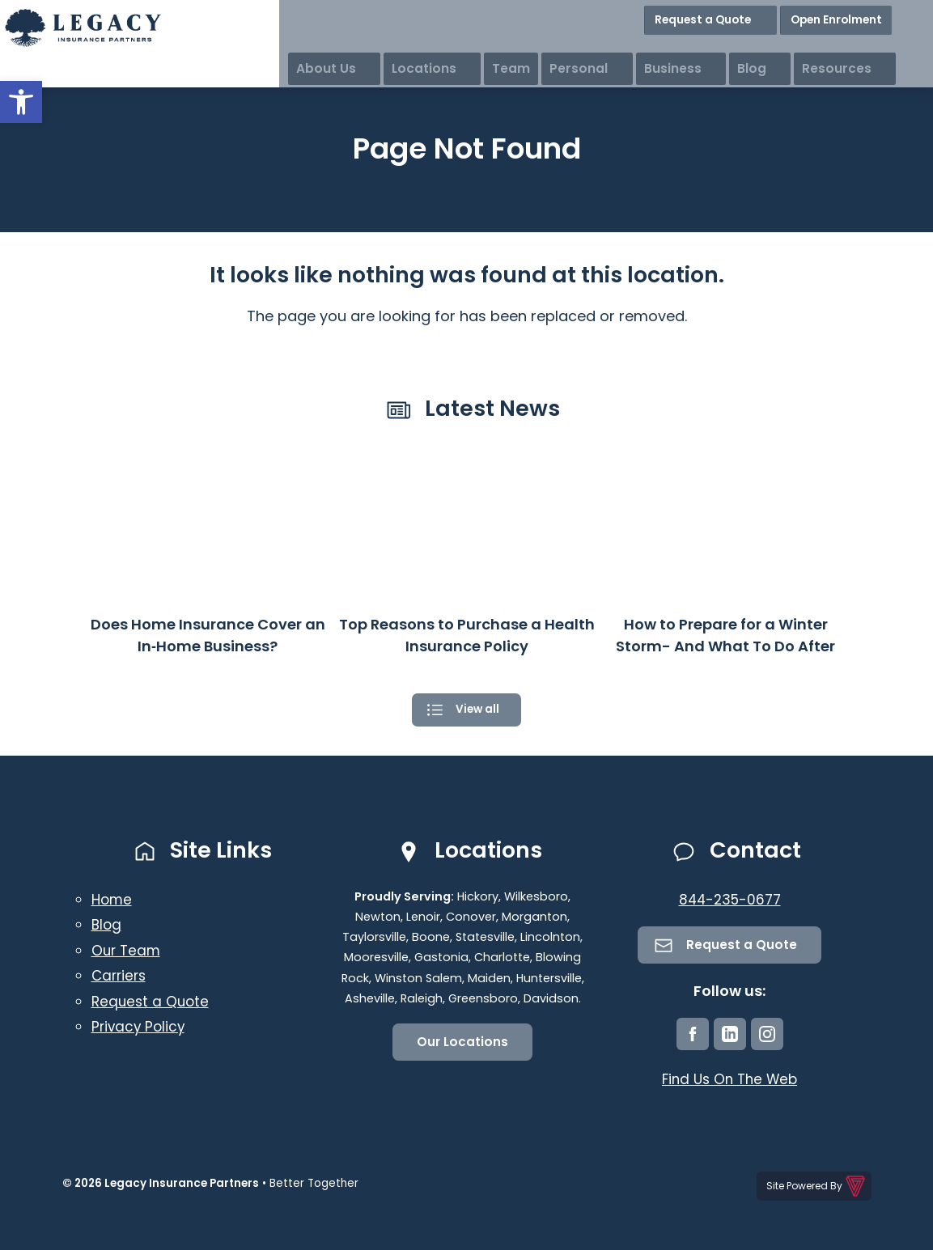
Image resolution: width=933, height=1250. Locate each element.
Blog (821, 48)
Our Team (127, 953)
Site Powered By (816, 1188)
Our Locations (462, 1045)
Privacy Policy (140, 1029)
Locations (542, 48)
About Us (460, 48)
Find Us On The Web (729, 1084)
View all (478, 711)
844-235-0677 (729, 902)
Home (112, 902)
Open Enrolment (875, 16)
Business (758, 48)
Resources (890, 48)
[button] (21, 102)
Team (614, 48)
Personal (681, 48)
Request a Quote (759, 16)
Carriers (120, 978)
